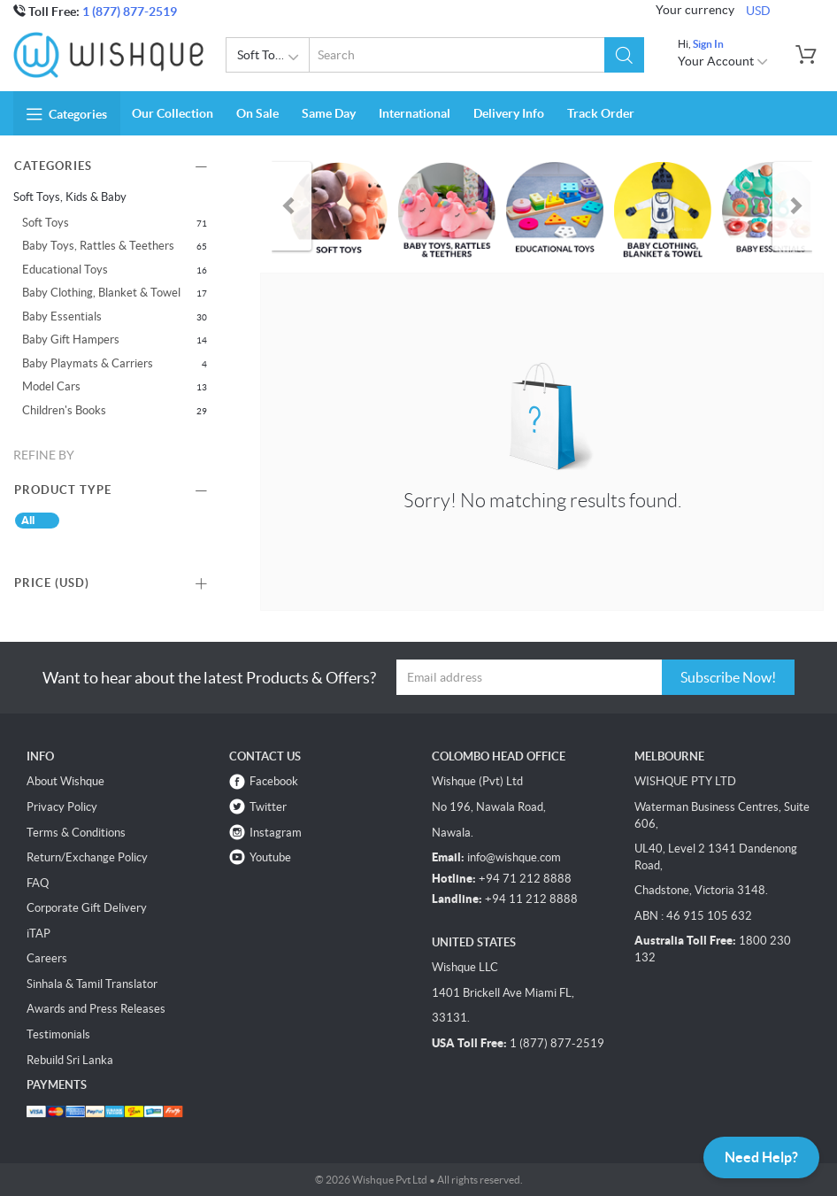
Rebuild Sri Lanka (70, 1060)
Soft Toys (45, 222)
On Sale (257, 113)
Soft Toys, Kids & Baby (273, 57)
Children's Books (64, 410)
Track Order (600, 113)
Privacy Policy (62, 807)
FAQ (38, 883)
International (414, 113)
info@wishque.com (514, 857)
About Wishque (65, 781)
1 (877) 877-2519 (129, 11)
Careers (47, 958)
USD (758, 11)
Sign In (708, 44)
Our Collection (172, 113)
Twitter (268, 807)
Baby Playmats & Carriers (87, 363)
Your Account (723, 61)
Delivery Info (508, 113)
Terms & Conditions (76, 832)
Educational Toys (65, 269)
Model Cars (51, 386)
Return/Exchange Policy (87, 857)
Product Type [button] (62, 490)
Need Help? (761, 1157)
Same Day (329, 113)
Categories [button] (67, 114)
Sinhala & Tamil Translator (92, 984)
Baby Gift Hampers (70, 339)
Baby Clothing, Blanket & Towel (101, 292)
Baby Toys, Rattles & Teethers (98, 245)
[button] (624, 55)
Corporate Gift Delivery (87, 907)
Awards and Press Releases (96, 1008)
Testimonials (58, 1034)
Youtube (270, 857)
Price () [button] (51, 583)
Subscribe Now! (728, 677)
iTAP (38, 933)
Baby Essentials (62, 316)
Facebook (274, 781)
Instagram (276, 832)
